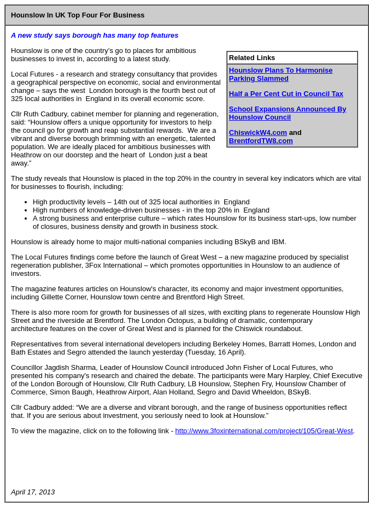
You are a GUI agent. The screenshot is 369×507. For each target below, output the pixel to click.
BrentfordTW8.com (261, 141)
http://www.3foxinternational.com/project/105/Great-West (264, 431)
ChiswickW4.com (258, 132)
